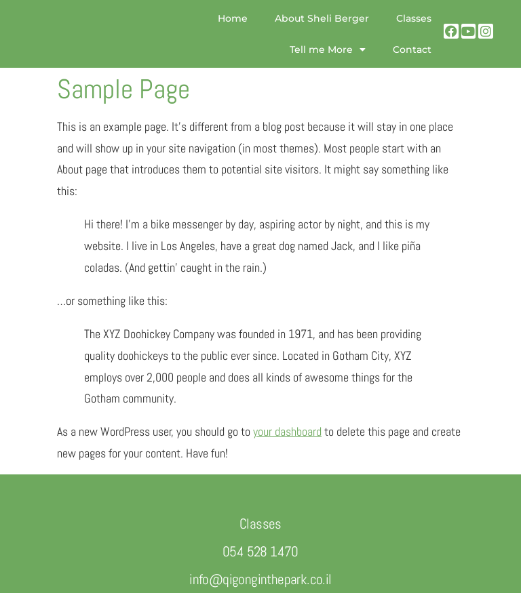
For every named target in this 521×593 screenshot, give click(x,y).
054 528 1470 (260, 551)
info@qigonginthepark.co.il (260, 579)
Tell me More (328, 49)
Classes (413, 18)
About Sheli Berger (322, 18)
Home (233, 18)
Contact (412, 49)
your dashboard (287, 431)
